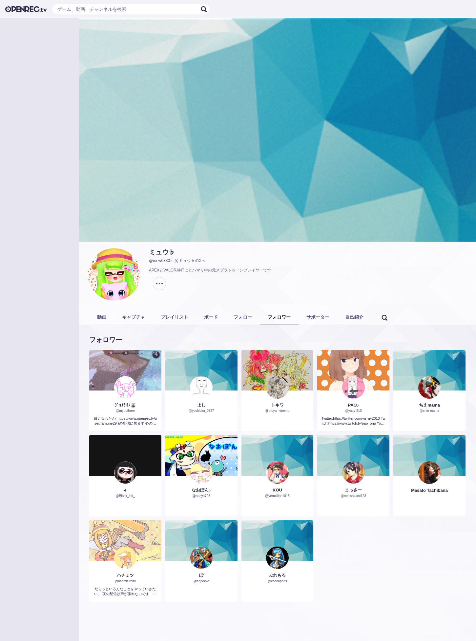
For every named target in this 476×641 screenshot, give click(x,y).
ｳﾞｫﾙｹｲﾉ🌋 (125, 405)
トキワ (277, 405)
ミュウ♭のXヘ (189, 261)
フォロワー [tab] (279, 317)
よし (201, 405)
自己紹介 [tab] (354, 317)
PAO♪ (353, 405)
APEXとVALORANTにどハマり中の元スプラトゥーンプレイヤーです (210, 270)
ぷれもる (277, 575)
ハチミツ (125, 575)
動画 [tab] (101, 317)
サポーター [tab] (317, 317)
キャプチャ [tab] (133, 317)
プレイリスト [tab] (174, 317)
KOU (277, 490)
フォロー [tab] (243, 317)
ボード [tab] (211, 317)
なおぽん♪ (201, 490)
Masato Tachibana (429, 490)
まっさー (353, 490)
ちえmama (429, 405)
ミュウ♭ (162, 252)
